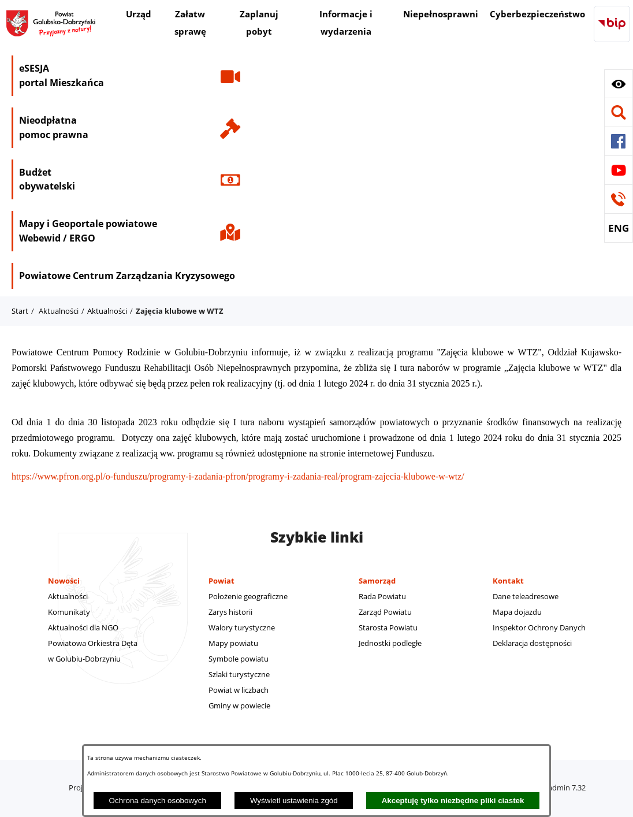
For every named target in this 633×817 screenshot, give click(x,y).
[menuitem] (138, 15)
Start (20, 311)
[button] (618, 83)
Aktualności (59, 311)
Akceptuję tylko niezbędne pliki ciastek (453, 800)
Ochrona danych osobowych (157, 800)
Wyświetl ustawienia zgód (294, 800)
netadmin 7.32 (561, 787)
